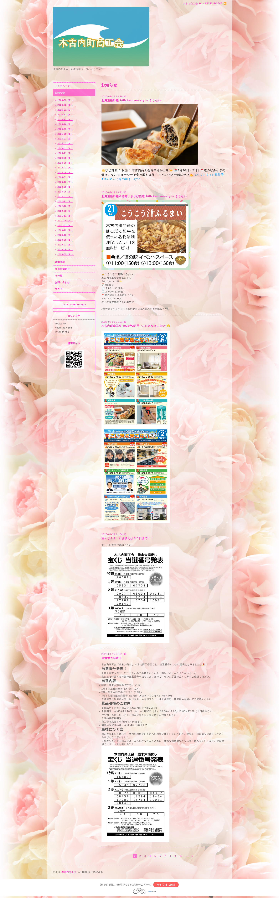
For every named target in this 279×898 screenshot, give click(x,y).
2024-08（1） (65, 163)
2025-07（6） (65, 139)
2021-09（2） (65, 220)
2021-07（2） (65, 225)
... (187, 856)
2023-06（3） (65, 192)
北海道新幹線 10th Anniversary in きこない (131, 100)
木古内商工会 (68, 872)
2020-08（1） (65, 240)
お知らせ (60, 92)
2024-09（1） (65, 158)
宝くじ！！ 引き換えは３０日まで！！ (127, 538)
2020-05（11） (66, 254)
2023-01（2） (65, 196)
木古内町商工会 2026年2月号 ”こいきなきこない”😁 (135, 325)
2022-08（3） (65, 211)
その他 (58, 275)
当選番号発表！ (111, 657)
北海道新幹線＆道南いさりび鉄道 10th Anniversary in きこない (144, 196)
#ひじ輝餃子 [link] (215, 174)
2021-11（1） (65, 216)
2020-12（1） (65, 230)
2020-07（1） (65, 245)
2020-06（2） (65, 249)
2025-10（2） (65, 124)
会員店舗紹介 (62, 269)
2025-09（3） (65, 129)
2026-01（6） (65, 110)
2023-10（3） (65, 182)
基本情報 (60, 262)
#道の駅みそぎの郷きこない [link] (120, 179)
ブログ (58, 289)
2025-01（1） (65, 148)
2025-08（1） (65, 134)
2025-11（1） (65, 119)
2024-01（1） (65, 177)
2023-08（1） (65, 187)
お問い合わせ (62, 282)
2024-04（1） (65, 172)
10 (180, 856)
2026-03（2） (65, 100)
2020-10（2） (65, 235)
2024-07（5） (65, 167)
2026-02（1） (65, 105)
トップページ (62, 86)
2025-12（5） (65, 114)
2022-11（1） (65, 201)
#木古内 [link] (199, 174)
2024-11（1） (65, 153)
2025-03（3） (65, 143)
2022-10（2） (65, 206)
